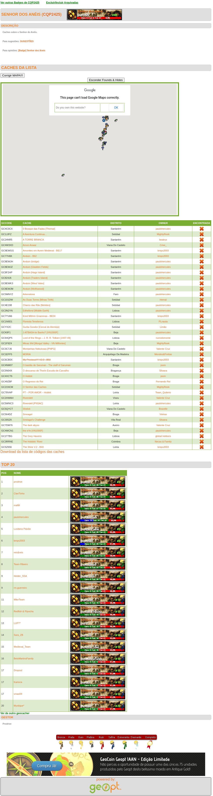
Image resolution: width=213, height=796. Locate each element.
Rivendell (28, 398)
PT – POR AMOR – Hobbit (37, 392)
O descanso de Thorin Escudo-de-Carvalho (46, 370)
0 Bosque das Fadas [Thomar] (39, 228)
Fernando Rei (163, 381)
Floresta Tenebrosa (33, 321)
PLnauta (163, 321)
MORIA (27, 354)
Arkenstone (29, 294)
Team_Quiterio (163, 392)
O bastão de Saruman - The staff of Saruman (47, 365)
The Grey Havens (32, 436)
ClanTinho (19, 493)
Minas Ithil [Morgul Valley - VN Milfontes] (44, 343)
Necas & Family (163, 441)
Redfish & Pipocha (24, 611)
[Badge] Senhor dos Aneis (32, 50)
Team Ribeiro (21, 564)
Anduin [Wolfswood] (33, 288)
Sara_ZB (18, 635)
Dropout (18, 670)
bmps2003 (163, 250)
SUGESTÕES (27, 41)
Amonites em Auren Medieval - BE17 (42, 250)
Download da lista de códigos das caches (32, 452)
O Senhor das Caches (34, 387)
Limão (163, 327)
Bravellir (163, 408)
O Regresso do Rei (33, 381)
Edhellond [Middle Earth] (36, 310)
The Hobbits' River (32, 441)
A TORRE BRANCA (33, 239)
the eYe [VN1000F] (33, 430)
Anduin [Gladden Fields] (35, 267)
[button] (103, 136)
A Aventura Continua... (35, 234)
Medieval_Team (22, 646)
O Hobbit (27, 376)
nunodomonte (163, 338)
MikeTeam (19, 599)
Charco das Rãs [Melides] (36, 305)
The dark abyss (31, 425)
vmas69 (18, 694)
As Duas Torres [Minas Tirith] (38, 299)
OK (116, 107)
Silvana (163, 370)
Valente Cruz (163, 348)
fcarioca (18, 682)
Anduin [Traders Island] (35, 278)
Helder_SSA (20, 576)
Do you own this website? (71, 107)
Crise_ (163, 245)
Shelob (26, 408)
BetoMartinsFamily (24, 658)
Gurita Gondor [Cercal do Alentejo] (41, 327)
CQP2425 (51, 14)
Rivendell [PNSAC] (33, 403)
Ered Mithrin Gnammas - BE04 (39, 316)
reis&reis (18, 552)
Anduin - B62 (30, 256)
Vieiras (163, 414)
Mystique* (19, 705)
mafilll (17, 505)
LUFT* (17, 623)
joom (163, 365)
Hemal (163, 299)
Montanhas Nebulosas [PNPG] (39, 348)
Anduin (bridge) (31, 261)
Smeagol (27, 414)
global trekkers (163, 436)
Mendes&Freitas (163, 354)
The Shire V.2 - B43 (33, 447)
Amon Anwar (29, 245)
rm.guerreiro (20, 587)
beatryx (163, 239)
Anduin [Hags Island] (34, 272)
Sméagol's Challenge (34, 419)
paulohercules (163, 228)
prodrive (18, 481)
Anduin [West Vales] (33, 283)
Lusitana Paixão (22, 529)
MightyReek (163, 234)
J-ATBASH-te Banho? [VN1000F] (40, 332)
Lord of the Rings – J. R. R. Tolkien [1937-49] (47, 338)
